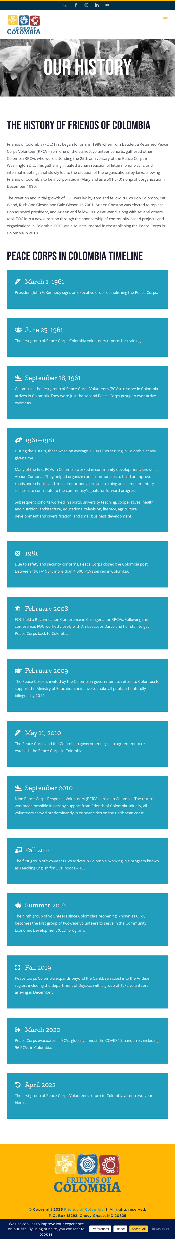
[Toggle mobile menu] (165, 18)
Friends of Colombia (84, 1209)
